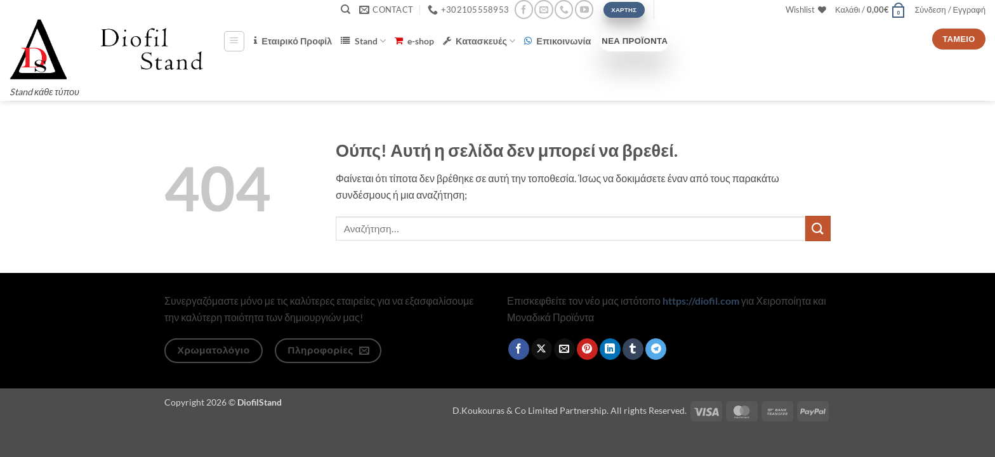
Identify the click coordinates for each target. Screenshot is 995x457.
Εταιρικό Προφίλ (293, 41)
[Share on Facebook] (518, 349)
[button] (870, 9)
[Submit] (818, 228)
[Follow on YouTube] (584, 9)
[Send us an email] (543, 9)
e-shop (414, 41)
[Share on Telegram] (655, 349)
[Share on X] (541, 349)
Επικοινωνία (557, 41)
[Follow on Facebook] (524, 9)
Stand (363, 41)
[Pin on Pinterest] (587, 349)
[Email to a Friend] (564, 349)
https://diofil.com (700, 301)
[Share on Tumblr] (633, 349)
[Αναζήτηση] (345, 9)
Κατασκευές (479, 41)
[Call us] (564, 9)
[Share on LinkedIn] (610, 349)
